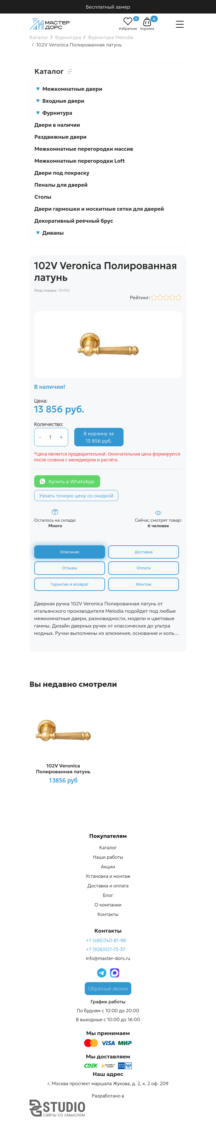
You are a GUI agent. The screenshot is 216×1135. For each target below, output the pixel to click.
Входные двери (60, 101)
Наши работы (108, 857)
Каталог (108, 847)
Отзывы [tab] (69, 568)
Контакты (107, 914)
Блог (108, 895)
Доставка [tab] (144, 552)
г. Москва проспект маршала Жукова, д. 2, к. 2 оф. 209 (107, 1083)
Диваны (50, 232)
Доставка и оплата (108, 886)
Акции (108, 867)
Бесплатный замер (108, 7)
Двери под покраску (62, 172)
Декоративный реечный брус (74, 220)
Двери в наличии (57, 124)
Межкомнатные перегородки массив (84, 148)
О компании (108, 905)
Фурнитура (54, 113)
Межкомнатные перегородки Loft (80, 160)
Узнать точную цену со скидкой (76, 495)
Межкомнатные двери (69, 89)
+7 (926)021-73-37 (105, 949)
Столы (43, 196)
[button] (147, 22)
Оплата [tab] (144, 568)
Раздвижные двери (61, 136)
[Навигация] (180, 24)
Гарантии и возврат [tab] (69, 584)
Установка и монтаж (108, 876)
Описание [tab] (69, 552)
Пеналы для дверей (61, 184)
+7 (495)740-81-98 (106, 940)
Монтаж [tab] (143, 584)
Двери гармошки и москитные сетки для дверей (99, 208)
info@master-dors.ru (108, 958)
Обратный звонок (108, 988)
